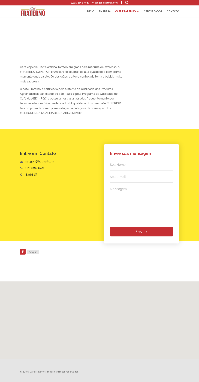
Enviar (141, 231)
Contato (173, 11)
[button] (101, 316)
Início (90, 11)
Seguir (33, 252)
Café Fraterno (125, 11)
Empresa (105, 11)
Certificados (153, 11)
